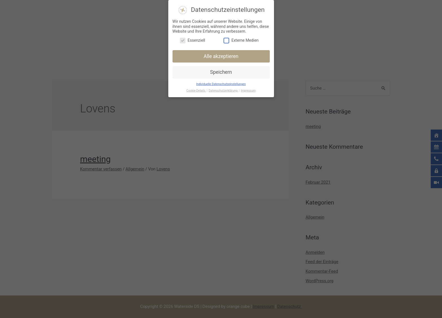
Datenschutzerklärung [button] (223, 90)
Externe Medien (241, 40)
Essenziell (192, 40)
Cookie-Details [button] (196, 90)
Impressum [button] (248, 90)
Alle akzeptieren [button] (221, 56)
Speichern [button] (221, 71)
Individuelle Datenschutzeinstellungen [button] (221, 83)
